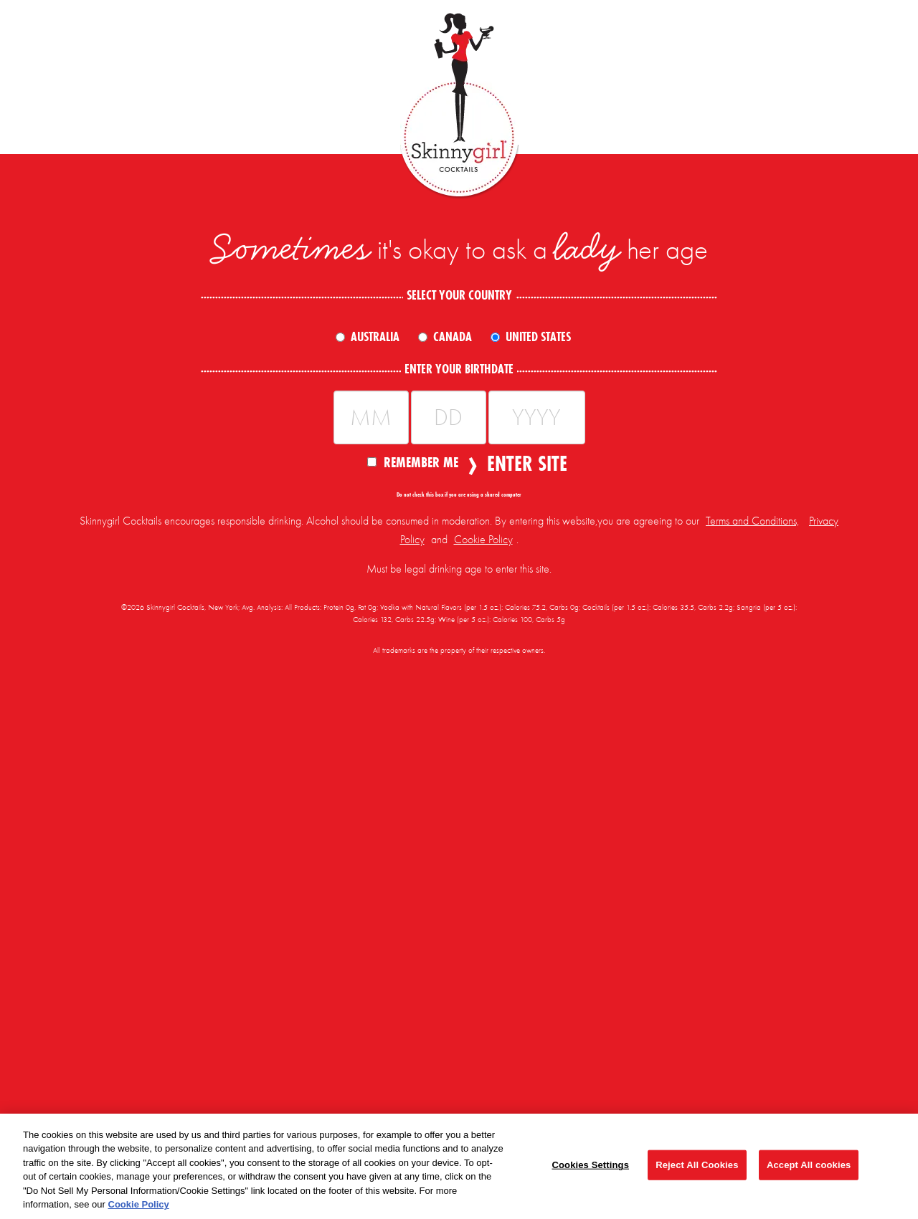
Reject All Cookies (697, 1165)
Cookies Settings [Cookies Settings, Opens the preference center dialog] (590, 1165)
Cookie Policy (483, 539)
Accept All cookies (809, 1165)
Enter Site (523, 463)
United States (538, 337)
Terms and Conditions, (752, 521)
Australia (375, 337)
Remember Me (412, 461)
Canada (452, 337)
